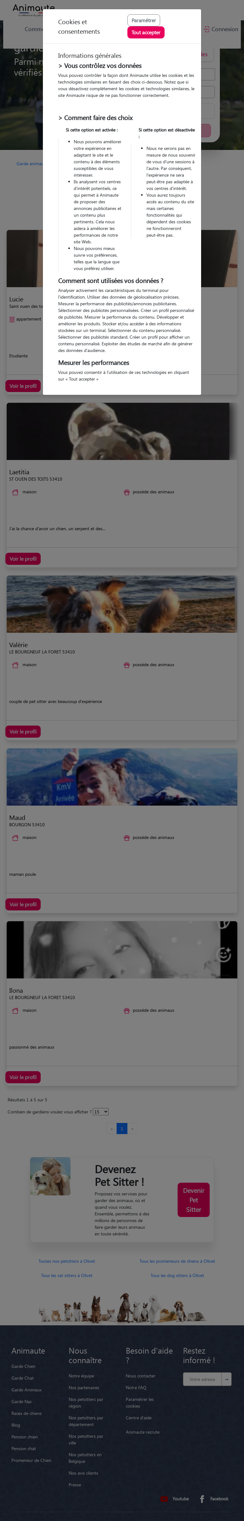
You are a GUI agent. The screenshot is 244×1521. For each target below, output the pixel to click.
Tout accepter (146, 32)
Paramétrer (144, 20)
